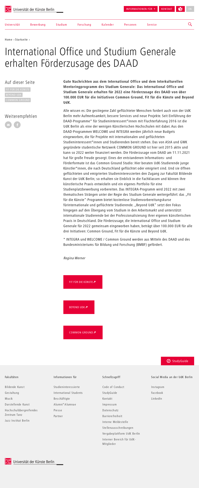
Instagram (157, 387)
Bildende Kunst (14, 387)
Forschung (84, 24)
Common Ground (18, 100)
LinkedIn (156, 398)
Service (152, 24)
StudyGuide (177, 361)
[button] (190, 24)
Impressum (109, 404)
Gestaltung (12, 393)
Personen (130, 24)
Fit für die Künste (18, 89)
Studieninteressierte (67, 387)
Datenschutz (110, 410)
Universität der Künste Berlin (20, 7)
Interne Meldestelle (115, 422)
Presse (58, 410)
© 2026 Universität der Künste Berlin (25, 460)
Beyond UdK (14, 95)
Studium (61, 24)
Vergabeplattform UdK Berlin (121, 433)
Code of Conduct (113, 387)
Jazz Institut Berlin (17, 420)
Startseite (21, 39)
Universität (12, 24)
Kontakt (166, 9)
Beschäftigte (62, 398)
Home (8, 39)
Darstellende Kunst (17, 404)
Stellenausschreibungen (117, 428)
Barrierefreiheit (112, 416)
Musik (9, 398)
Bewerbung (37, 24)
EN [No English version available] (190, 9)
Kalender (108, 24)
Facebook (157, 393)
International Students (68, 393)
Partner (58, 416)
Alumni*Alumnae (65, 404)
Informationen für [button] (139, 9)
